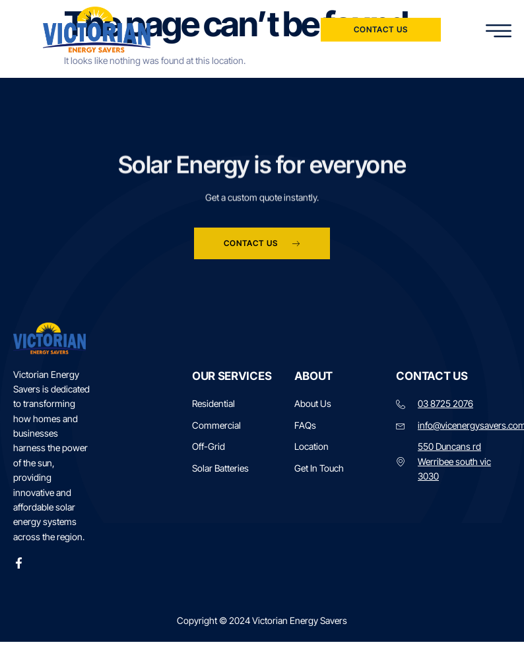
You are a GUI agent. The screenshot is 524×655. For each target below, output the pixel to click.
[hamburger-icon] (499, 32)
